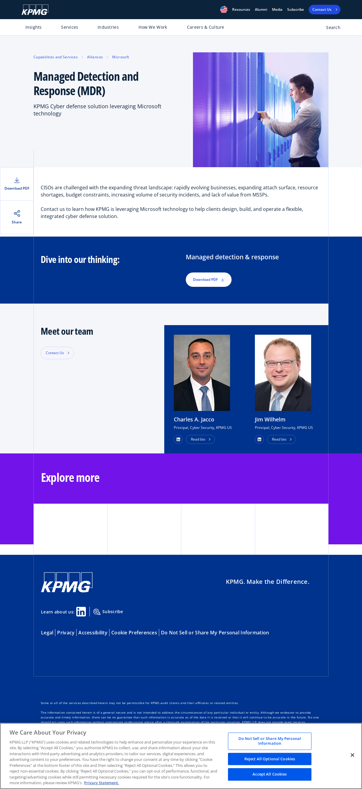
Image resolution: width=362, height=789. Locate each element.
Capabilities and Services (56, 57)
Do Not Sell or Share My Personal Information (215, 632)
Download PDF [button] (208, 279)
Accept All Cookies (270, 774)
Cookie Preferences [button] (134, 632)
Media (277, 9)
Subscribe (295, 9)
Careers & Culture (205, 27)
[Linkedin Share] (81, 611)
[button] (223, 9)
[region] (181, 756)
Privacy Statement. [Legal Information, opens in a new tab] (101, 782)
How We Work (153, 27)
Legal (47, 632)
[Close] (352, 755)
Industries (108, 27)
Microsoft (120, 57)
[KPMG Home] (35, 9)
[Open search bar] (329, 28)
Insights (33, 27)
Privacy (65, 632)
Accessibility (92, 632)
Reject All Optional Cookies (269, 758)
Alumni (261, 9)
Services (69, 27)
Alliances (95, 57)
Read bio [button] (198, 439)
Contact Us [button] (55, 352)
